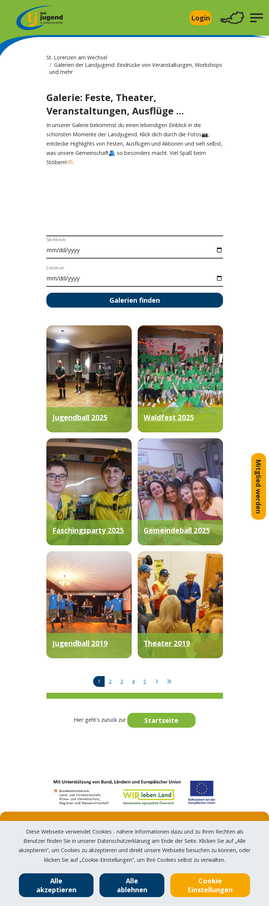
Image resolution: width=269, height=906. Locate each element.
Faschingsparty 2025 (88, 530)
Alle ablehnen (132, 885)
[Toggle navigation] (232, 18)
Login (200, 17)
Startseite (161, 720)
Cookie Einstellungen (210, 885)
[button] (256, 18)
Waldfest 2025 (169, 417)
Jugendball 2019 (80, 643)
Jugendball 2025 (80, 417)
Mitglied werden (258, 486)
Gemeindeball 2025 (177, 530)
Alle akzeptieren (56, 885)
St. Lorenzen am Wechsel (76, 57)
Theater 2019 (167, 643)
